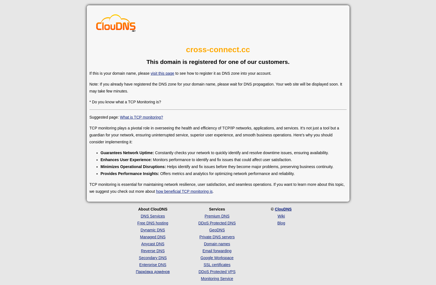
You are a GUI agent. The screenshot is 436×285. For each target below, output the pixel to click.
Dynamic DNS (153, 230)
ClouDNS (283, 209)
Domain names (217, 244)
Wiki (281, 216)
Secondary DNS (153, 258)
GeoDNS (217, 230)
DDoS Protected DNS (217, 223)
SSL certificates (217, 264)
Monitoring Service (217, 278)
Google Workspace (217, 258)
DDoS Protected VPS (217, 271)
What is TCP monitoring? (141, 117)
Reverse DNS (153, 251)
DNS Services (153, 216)
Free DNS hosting (152, 223)
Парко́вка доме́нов (153, 271)
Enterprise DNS (152, 264)
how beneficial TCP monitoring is (184, 191)
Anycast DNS (152, 244)
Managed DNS (153, 237)
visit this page (162, 73)
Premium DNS (217, 216)
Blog (281, 223)
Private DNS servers (217, 237)
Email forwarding (216, 251)
